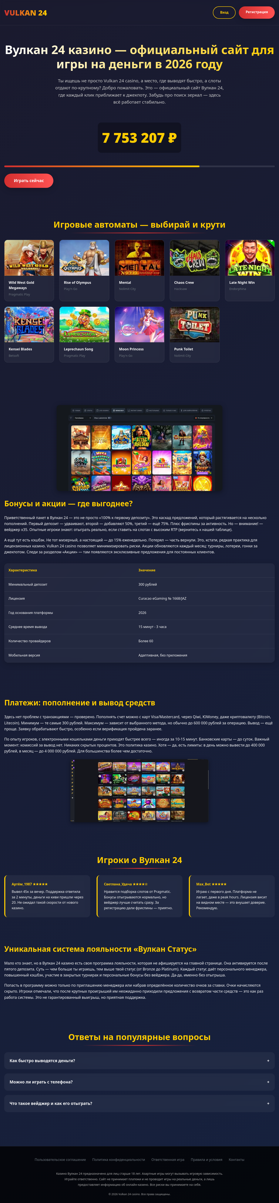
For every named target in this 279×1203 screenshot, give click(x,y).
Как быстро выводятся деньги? (139, 1060)
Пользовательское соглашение (60, 1159)
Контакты (236, 1159)
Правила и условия (206, 1159)
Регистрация (257, 12)
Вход (224, 12)
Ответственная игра (167, 1159)
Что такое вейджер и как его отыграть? (139, 1103)
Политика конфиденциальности (118, 1159)
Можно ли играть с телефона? (139, 1082)
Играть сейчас (29, 180)
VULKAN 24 (25, 12)
